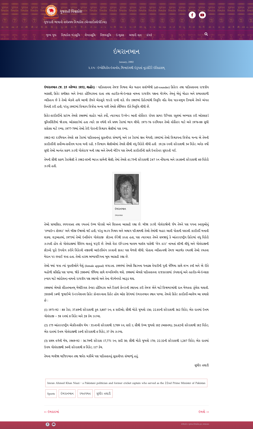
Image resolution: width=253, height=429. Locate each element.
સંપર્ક (149, 35)
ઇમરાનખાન (67, 393)
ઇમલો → (204, 412)
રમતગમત (85, 393)
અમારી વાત (135, 35)
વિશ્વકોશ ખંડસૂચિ (70, 35)
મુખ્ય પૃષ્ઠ (51, 35)
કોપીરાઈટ (184, 424)
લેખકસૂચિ (90, 35)
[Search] (206, 34)
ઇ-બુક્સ (120, 35)
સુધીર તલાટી (103, 393)
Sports (51, 393)
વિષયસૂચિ (105, 35)
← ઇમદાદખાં (51, 412)
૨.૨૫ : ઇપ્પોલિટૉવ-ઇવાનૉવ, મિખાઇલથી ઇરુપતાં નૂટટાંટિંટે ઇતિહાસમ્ (126, 68)
